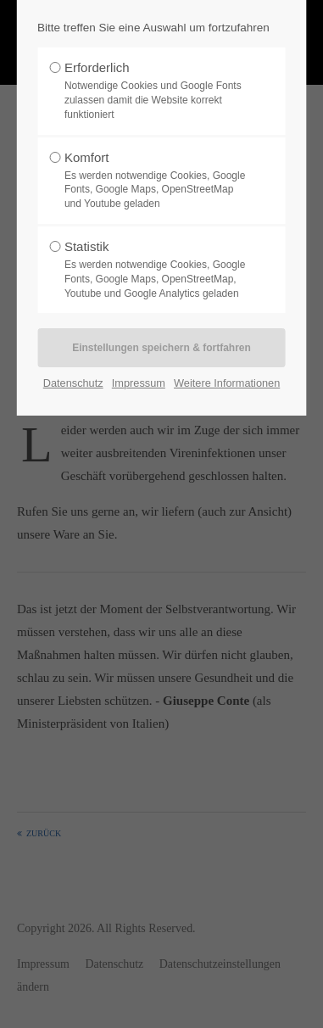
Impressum (138, 383)
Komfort (156, 180)
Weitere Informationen (227, 383)
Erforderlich (156, 90)
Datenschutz (73, 383)
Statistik (156, 269)
